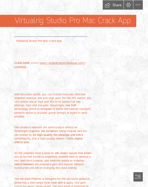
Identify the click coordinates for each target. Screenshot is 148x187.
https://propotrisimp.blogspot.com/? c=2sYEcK (49, 65)
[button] (113, 5)
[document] (74, 93)
